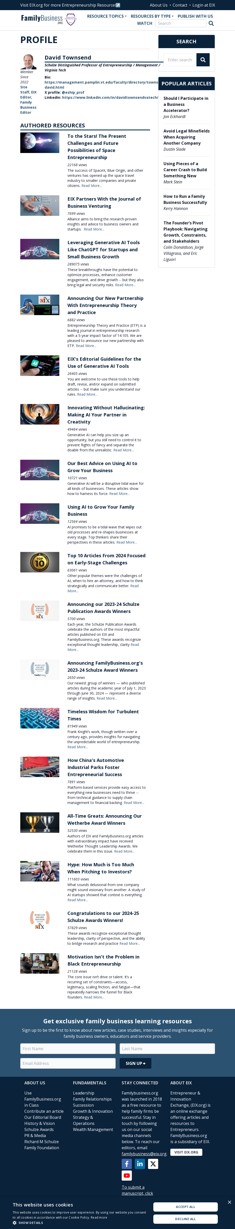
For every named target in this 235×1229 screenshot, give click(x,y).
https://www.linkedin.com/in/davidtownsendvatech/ (110, 97)
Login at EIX (203, 5)
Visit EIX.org (186, 1152)
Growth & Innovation (93, 1111)
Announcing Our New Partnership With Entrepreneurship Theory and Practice (105, 305)
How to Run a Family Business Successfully (185, 199)
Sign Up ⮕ (135, 1063)
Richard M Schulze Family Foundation (41, 1144)
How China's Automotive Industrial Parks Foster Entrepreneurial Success (95, 767)
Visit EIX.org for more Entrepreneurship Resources (68, 5)
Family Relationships (92, 1099)
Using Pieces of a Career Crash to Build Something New (185, 170)
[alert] (117, 1213)
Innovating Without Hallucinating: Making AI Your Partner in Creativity (106, 415)
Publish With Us (195, 16)
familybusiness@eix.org (144, 1154)
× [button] (229, 1202)
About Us (159, 5)
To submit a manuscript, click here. (137, 1193)
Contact (180, 5)
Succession (83, 1105)
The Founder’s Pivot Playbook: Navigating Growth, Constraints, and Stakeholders (186, 232)
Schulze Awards (39, 1129)
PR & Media (35, 1135)
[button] (80, 1222)
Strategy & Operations (84, 1120)
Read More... (91, 185)
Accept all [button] (185, 1207)
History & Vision (39, 1123)
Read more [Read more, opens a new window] (99, 1217)
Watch (144, 23)
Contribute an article (44, 1111)
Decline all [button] (185, 1219)
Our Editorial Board (42, 1117)
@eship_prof (73, 92)
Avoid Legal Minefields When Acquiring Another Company (187, 137)
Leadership (83, 1093)
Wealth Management (93, 1129)
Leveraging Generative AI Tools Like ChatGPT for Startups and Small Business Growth (103, 249)
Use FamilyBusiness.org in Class (42, 1099)
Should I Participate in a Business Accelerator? (186, 104)
